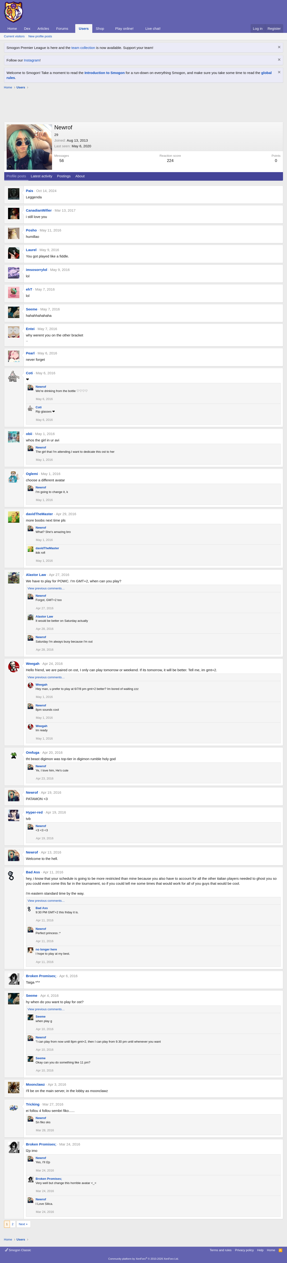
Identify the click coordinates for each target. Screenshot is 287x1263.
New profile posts (40, 36)
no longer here (46, 949)
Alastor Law (36, 575)
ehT (29, 289)
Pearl (30, 353)
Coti (29, 373)
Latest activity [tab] (41, 176)
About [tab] (79, 176)
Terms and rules (220, 1250)
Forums (62, 28)
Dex (27, 28)
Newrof (41, 386)
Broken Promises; (41, 976)
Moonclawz (35, 1084)
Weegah (33, 664)
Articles (43, 28)
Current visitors (14, 36)
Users (84, 28)
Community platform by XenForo (143, 1258)
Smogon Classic (18, 1250)
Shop (100, 28)
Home (12, 28)
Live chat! (152, 28)
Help (260, 1250)
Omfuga (33, 752)
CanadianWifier (39, 210)
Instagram (32, 60)
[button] (72, 28)
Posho (31, 230)
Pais (29, 191)
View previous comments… (46, 588)
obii (29, 434)
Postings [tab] (64, 176)
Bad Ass (33, 872)
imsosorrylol (36, 270)
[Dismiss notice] (279, 47)
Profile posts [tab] (16, 176)
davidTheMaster (39, 514)
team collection (83, 48)
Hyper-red (34, 812)
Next (22, 1224)
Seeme (31, 309)
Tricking (33, 1104)
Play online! (124, 28)
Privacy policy (244, 1250)
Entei (30, 329)
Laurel (31, 250)
